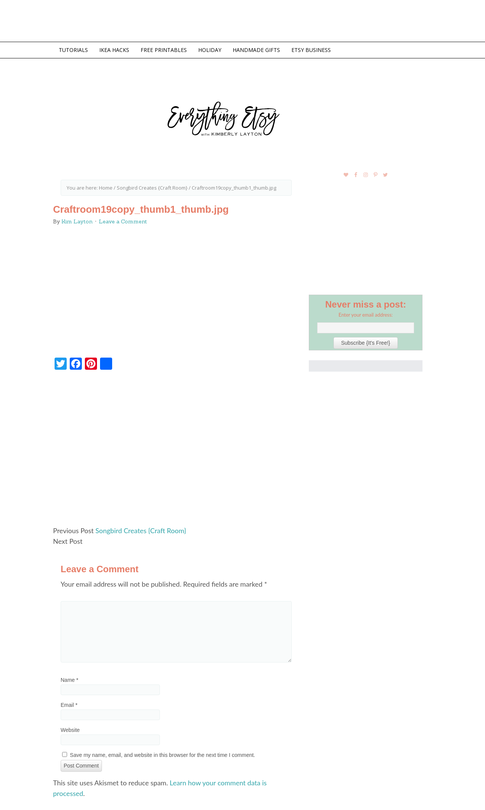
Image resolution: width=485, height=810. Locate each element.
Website (70, 730)
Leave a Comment (123, 221)
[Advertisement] (176, 451)
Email (69, 705)
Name (69, 680)
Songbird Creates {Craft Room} (140, 530)
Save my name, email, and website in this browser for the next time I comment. (162, 755)
